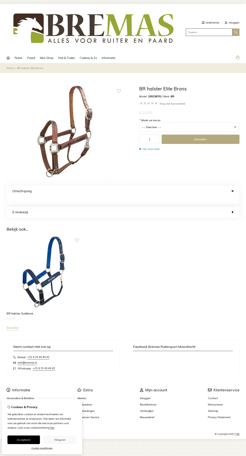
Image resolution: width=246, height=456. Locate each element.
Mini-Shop (46, 58)
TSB (237, 426)
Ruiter (18, 58)
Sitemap (213, 403)
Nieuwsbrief (147, 409)
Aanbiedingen (86, 403)
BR (172, 96)
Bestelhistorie (148, 397)
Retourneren (215, 397)
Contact (213, 390)
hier (52, 427)
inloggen (232, 22)
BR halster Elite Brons (30, 68)
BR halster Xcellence (20, 306)
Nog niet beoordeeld (172, 103)
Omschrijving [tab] (123, 191)
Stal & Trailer (66, 58)
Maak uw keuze (150, 120)
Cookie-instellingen (42, 448)
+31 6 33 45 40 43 (38, 349)
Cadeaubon (85, 397)
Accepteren (24, 439)
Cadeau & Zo (88, 58)
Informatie (108, 58)
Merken (82, 390)
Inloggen (145, 390)
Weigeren (60, 439)
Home (10, 68)
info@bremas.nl (27, 355)
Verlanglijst (146, 403)
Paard (31, 58)
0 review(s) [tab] (123, 204)
